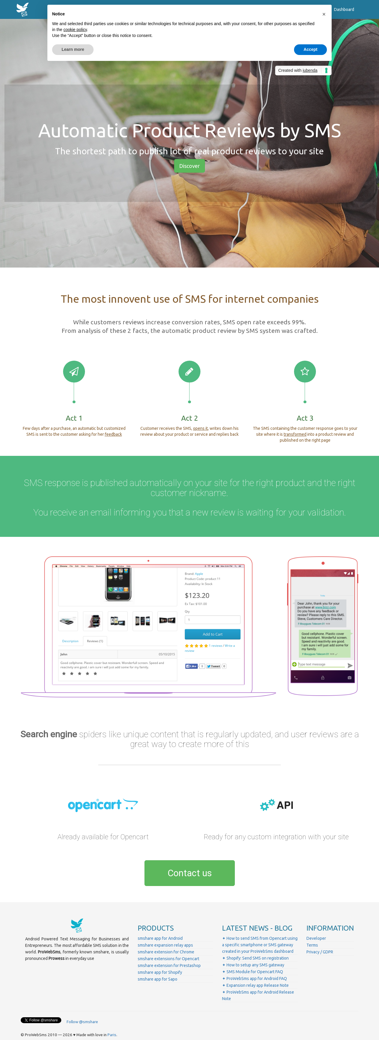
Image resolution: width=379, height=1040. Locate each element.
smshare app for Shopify (160, 972)
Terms (312, 945)
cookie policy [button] (75, 29)
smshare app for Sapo (157, 979)
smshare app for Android (160, 938)
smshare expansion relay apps (165, 945)
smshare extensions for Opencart (168, 958)
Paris (111, 1035)
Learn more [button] (73, 49)
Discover (189, 166)
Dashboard (344, 9)
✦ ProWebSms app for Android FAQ (254, 978)
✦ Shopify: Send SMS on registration (255, 958)
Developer (316, 938)
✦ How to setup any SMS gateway (253, 965)
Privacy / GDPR (319, 952)
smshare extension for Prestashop (169, 965)
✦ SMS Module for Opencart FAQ (252, 971)
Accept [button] (310, 49)
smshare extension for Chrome (166, 952)
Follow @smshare (82, 1022)
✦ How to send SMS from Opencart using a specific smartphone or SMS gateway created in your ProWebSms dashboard (260, 945)
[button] (324, 14)
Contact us (190, 873)
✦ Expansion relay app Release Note (255, 985)
